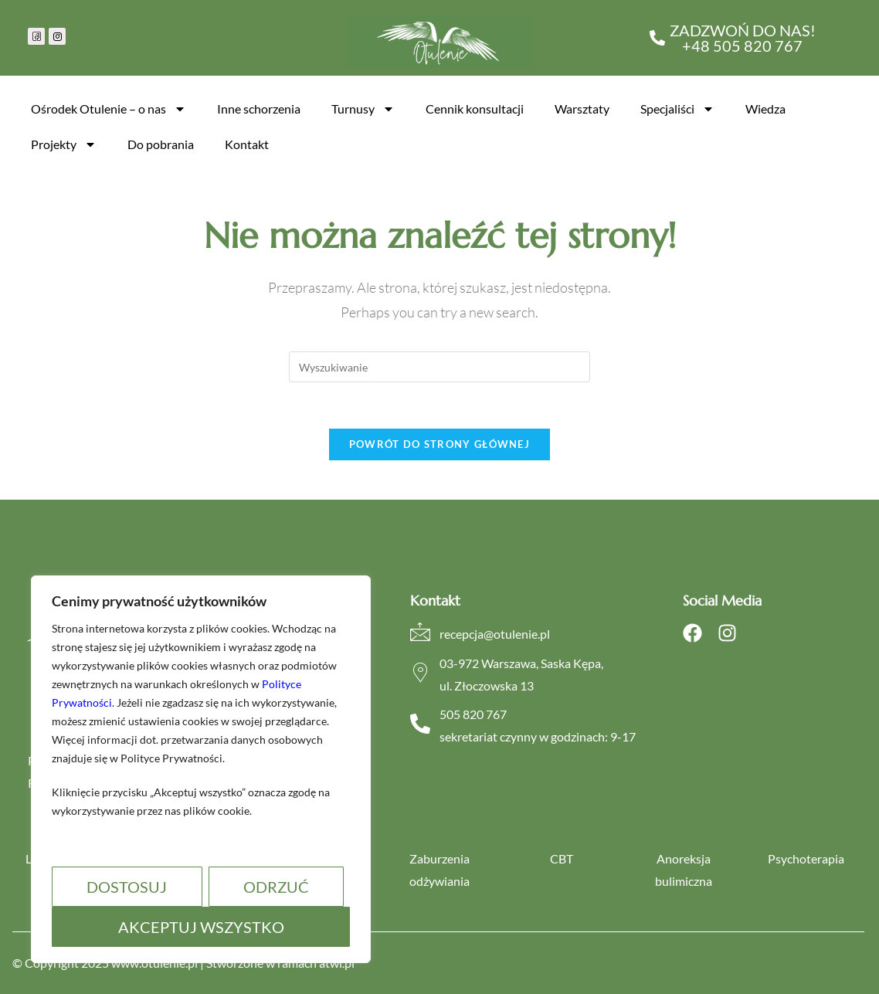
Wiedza (765, 108)
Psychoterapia (806, 858)
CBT (561, 858)
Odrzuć (276, 886)
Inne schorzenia (258, 108)
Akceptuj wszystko (201, 927)
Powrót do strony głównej (439, 444)
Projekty (64, 144)
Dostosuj (127, 886)
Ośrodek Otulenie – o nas (108, 109)
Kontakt (247, 144)
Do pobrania (160, 144)
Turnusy (363, 109)
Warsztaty (582, 108)
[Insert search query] (439, 366)
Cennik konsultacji (475, 108)
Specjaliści (677, 109)
